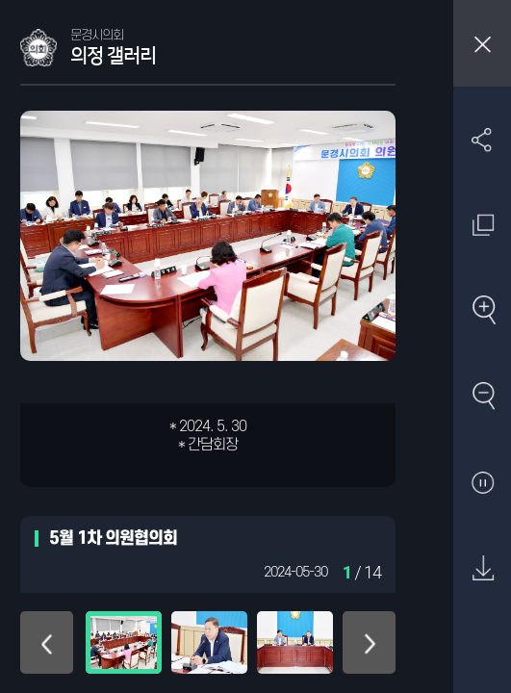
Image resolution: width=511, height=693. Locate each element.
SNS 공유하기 (482, 139)
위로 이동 (46, 642)
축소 (482, 397)
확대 (482, 311)
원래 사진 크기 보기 (482, 224)
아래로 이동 (369, 642)
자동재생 (482, 483)
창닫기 (482, 43)
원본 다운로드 (482, 569)
